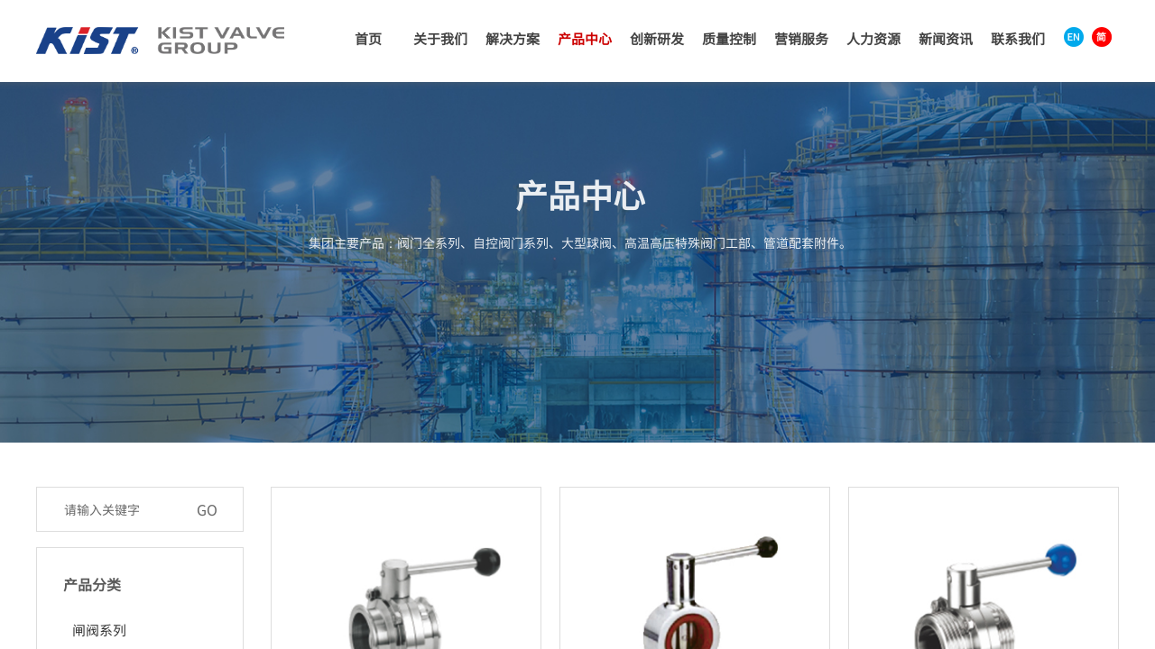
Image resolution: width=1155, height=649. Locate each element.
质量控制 (729, 38)
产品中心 (585, 38)
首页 (368, 38)
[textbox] (121, 509)
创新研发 (657, 38)
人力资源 (873, 38)
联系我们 (1018, 38)
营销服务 (801, 38)
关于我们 (440, 38)
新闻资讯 (946, 38)
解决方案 (512, 38)
